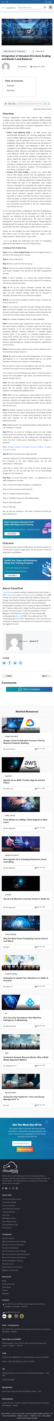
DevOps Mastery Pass (10, 1225)
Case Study (6, 1287)
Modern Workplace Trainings (12, 1261)
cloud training (12, 595)
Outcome (10, 90)
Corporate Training (9, 1202)
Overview (10, 86)
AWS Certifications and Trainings (14, 1242)
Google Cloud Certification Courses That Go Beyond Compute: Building (24, 741)
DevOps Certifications (10, 1248)
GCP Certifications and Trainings (14, 1251)
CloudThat (7, 592)
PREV (8, 676)
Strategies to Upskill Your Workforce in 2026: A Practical (25, 979)
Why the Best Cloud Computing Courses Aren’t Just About (25, 939)
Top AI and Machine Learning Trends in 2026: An (26, 899)
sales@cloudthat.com (12, 1312)
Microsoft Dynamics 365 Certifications (16, 1254)
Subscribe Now (25, 1149)
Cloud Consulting (8, 1206)
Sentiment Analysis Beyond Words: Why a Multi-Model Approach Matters (26, 1058)
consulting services (27, 595)
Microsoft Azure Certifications (13, 1245)
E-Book (4, 1290)
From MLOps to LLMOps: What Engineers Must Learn (25, 821)
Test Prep (5, 1215)
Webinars (5, 1294)
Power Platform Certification (12, 1267)
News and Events (8, 1284)
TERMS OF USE (35, 1416)
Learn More (12, 575)
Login (48, 2)
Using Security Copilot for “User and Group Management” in (23, 1098)
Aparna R (23, 67)
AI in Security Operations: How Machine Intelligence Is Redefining (22, 1019)
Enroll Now (12, 534)
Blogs (4, 1281)
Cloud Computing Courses (11, 1199)
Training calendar (8, 1212)
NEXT (46, 676)
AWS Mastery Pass (9, 1218)
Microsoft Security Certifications (14, 1257)
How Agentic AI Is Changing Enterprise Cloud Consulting (24, 860)
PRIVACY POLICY (23, 1416)
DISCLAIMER (46, 1416)
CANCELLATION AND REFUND (27, 1418)
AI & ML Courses (8, 1238)
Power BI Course (8, 1264)
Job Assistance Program (11, 1209)
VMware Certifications (10, 1270)
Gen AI (18, 616)
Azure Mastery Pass (9, 1221)
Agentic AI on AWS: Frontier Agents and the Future (24, 781)
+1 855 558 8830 (14, 1362)
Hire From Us (6, 1228)
